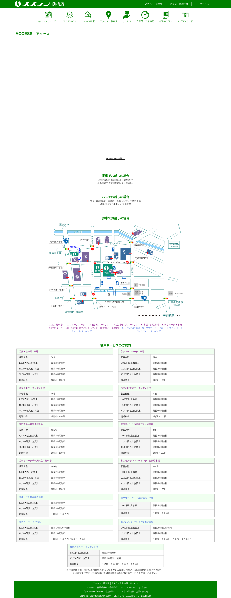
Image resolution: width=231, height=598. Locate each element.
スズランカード (185, 17)
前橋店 (58, 4)
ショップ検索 (88, 17)
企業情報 (130, 591)
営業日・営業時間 (179, 4)
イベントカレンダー (48, 17)
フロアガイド (69, 17)
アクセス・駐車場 (153, 4)
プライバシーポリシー (93, 591)
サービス (204, 4)
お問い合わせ (142, 591)
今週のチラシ (165, 17)
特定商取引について (114, 591)
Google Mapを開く (115, 158)
